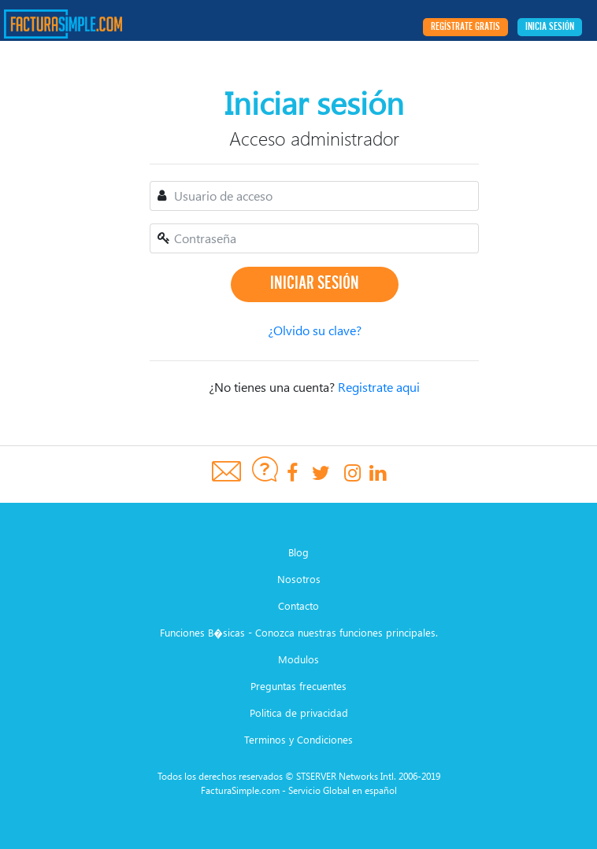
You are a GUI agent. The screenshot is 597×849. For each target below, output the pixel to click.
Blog (298, 552)
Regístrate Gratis (465, 27)
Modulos (298, 659)
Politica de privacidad (299, 712)
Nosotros (299, 578)
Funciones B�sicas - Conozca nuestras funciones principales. (299, 632)
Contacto (298, 605)
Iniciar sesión (314, 284)
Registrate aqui (379, 386)
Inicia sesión (549, 27)
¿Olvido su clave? (315, 330)
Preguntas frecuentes (298, 685)
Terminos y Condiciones (298, 739)
